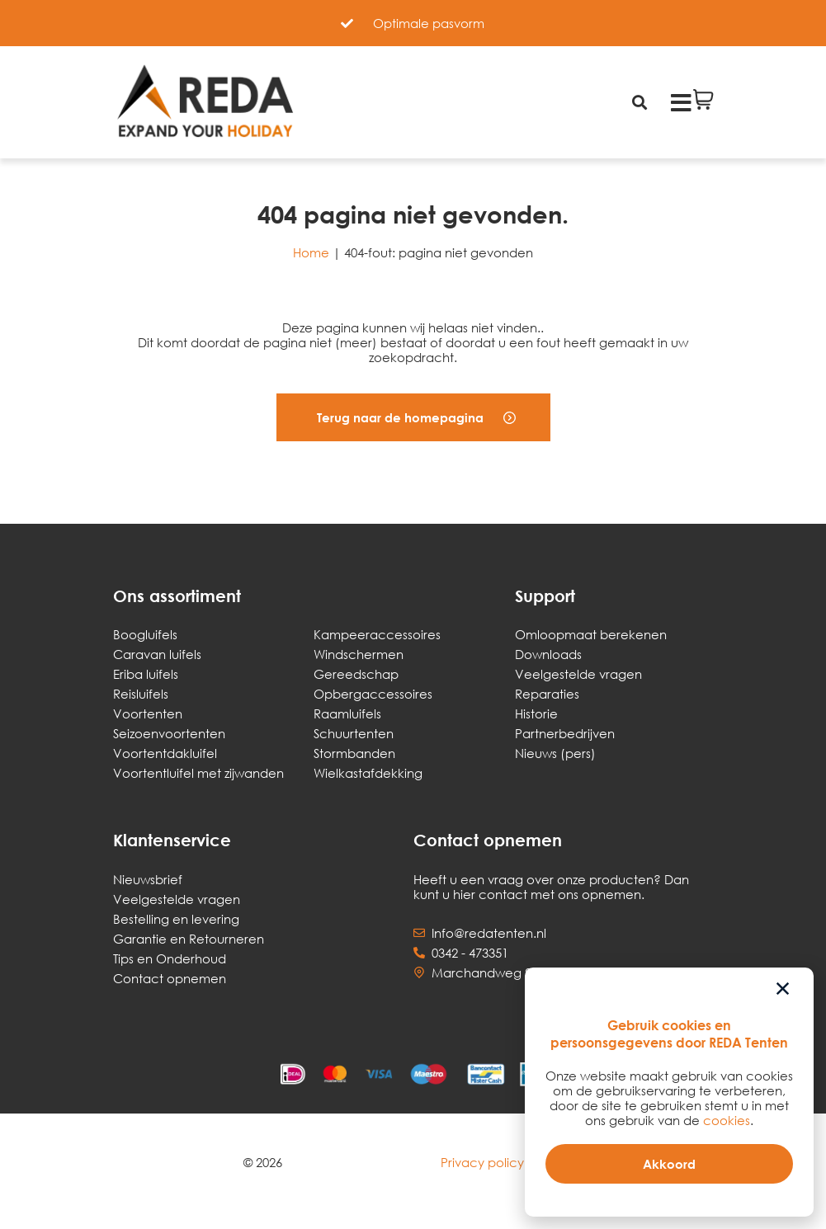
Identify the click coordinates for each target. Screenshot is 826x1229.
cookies (726, 1120)
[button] (413, 417)
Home (311, 252)
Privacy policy (482, 1162)
